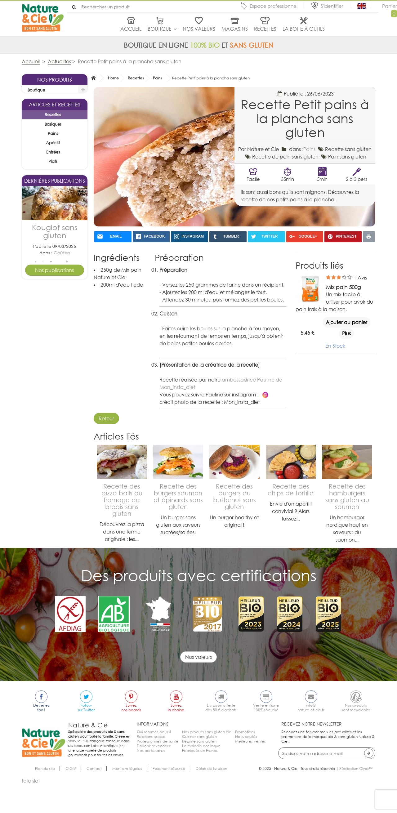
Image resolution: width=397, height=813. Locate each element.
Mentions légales (127, 797)
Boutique (160, 29)
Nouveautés (246, 765)
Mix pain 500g (343, 287)
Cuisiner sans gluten (199, 765)
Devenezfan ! (41, 736)
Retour (106, 418)
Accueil (130, 29)
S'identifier (333, 6)
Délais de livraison (211, 797)
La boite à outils (304, 29)
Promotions (245, 760)
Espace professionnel (273, 6)
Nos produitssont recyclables (356, 736)
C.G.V (70, 797)
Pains (157, 78)
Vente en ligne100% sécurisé (266, 736)
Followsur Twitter (86, 736)
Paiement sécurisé (169, 797)
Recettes (265, 29)
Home (113, 78)
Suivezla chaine (176, 736)
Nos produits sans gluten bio (206, 760)
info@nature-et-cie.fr (310, 736)
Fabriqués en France (200, 779)
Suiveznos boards (131, 736)
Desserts (62, 491)
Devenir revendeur (154, 774)
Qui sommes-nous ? (154, 760)
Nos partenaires (151, 779)
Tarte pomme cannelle (54, 470)
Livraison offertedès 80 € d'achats (221, 736)
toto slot (31, 809)
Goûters (62, 371)
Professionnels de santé (157, 769)
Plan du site (45, 797)
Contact (94, 797)
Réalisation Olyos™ (355, 797)
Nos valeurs (199, 29)
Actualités (59, 61)
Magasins (234, 29)
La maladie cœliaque (201, 774)
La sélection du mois (48, 99)
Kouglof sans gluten (54, 350)
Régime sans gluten (199, 769)
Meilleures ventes (250, 769)
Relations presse (151, 765)
